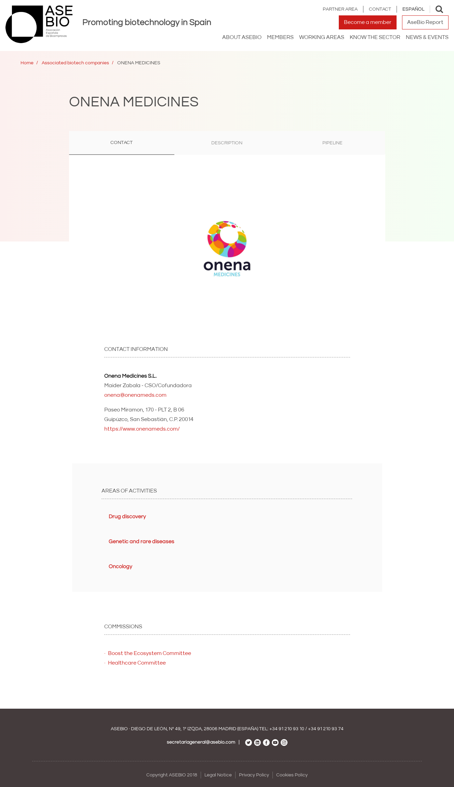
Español (413, 9)
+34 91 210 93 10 (286, 728)
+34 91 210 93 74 (326, 728)
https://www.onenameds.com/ (142, 429)
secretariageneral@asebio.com (201, 742)
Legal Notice (218, 775)
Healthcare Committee (137, 663)
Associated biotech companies (75, 63)
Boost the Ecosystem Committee (149, 653)
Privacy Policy (254, 775)
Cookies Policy (292, 775)
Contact (380, 9)
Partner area (340, 9)
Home (27, 63)
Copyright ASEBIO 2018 (171, 775)
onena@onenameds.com (135, 395)
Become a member (367, 22)
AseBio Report (425, 22)
